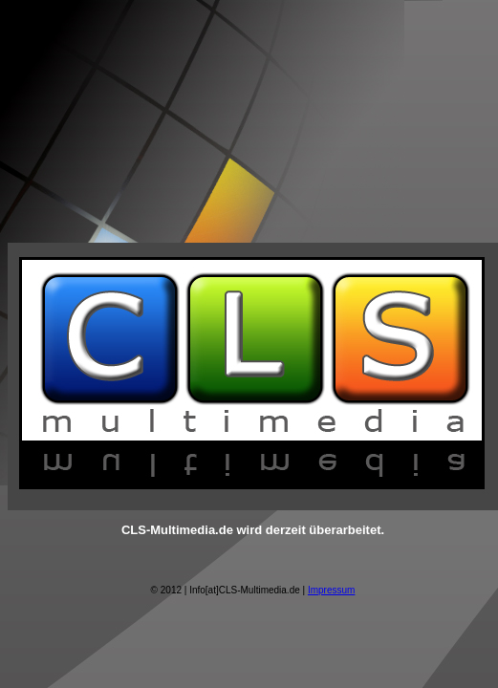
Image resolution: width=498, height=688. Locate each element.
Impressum (331, 590)
